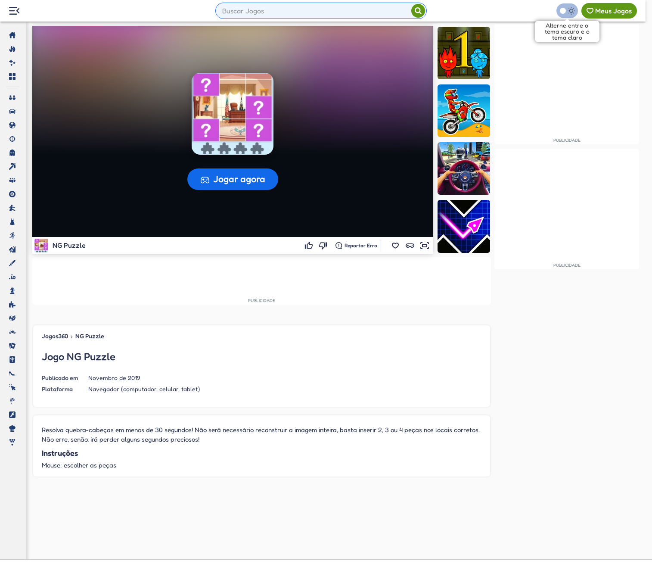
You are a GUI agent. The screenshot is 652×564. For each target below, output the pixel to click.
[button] (395, 246)
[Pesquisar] (418, 11)
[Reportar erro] (356, 246)
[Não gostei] (324, 246)
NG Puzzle (89, 336)
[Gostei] (310, 246)
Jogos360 (55, 336)
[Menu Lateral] (14, 11)
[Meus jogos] (609, 11)
